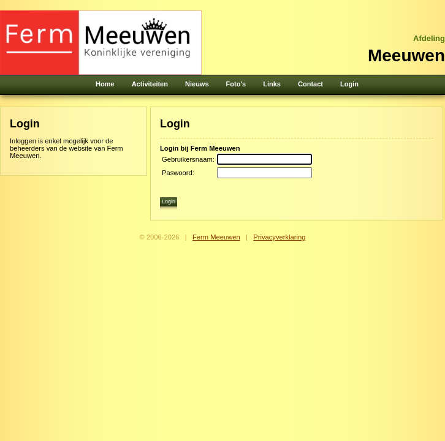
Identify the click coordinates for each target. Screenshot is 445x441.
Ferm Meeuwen (216, 237)
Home (105, 84)
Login (349, 84)
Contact (310, 84)
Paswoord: (178, 172)
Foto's (236, 84)
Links (272, 84)
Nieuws (197, 84)
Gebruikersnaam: (188, 159)
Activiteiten (150, 84)
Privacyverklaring (279, 237)
